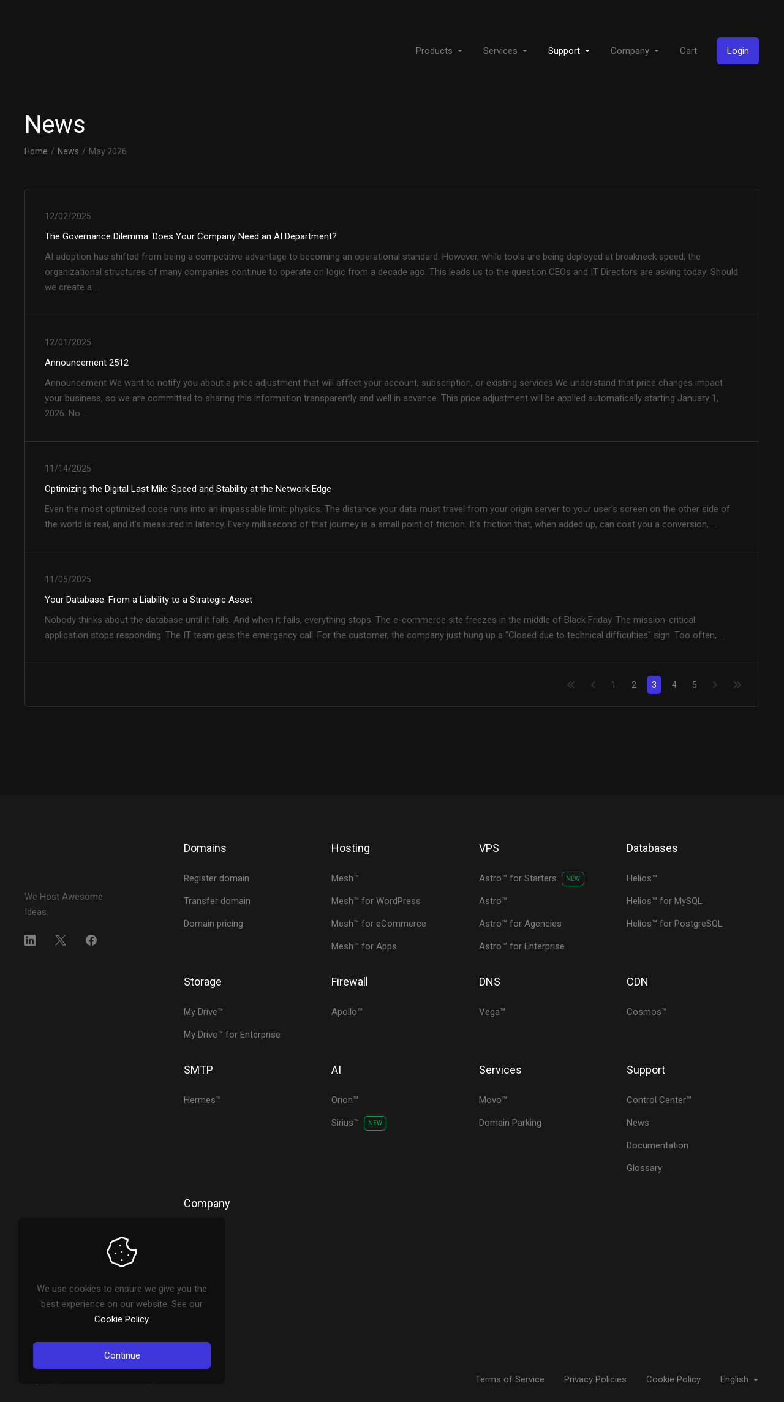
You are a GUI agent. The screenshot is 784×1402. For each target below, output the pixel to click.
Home (36, 151)
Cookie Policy (121, 1319)
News (68, 151)
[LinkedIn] (30, 940)
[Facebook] (91, 940)
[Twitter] (60, 940)
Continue (122, 1355)
